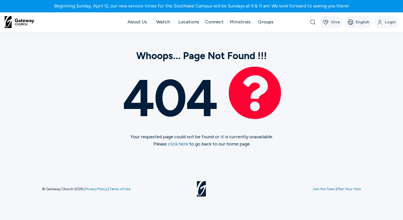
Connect (214, 22)
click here (178, 144)
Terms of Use (119, 189)
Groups (265, 22)
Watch (163, 22)
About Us (137, 22)
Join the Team (324, 189)
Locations (188, 22)
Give (331, 22)
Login (386, 22)
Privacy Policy (96, 189)
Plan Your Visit (349, 189)
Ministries (240, 22)
